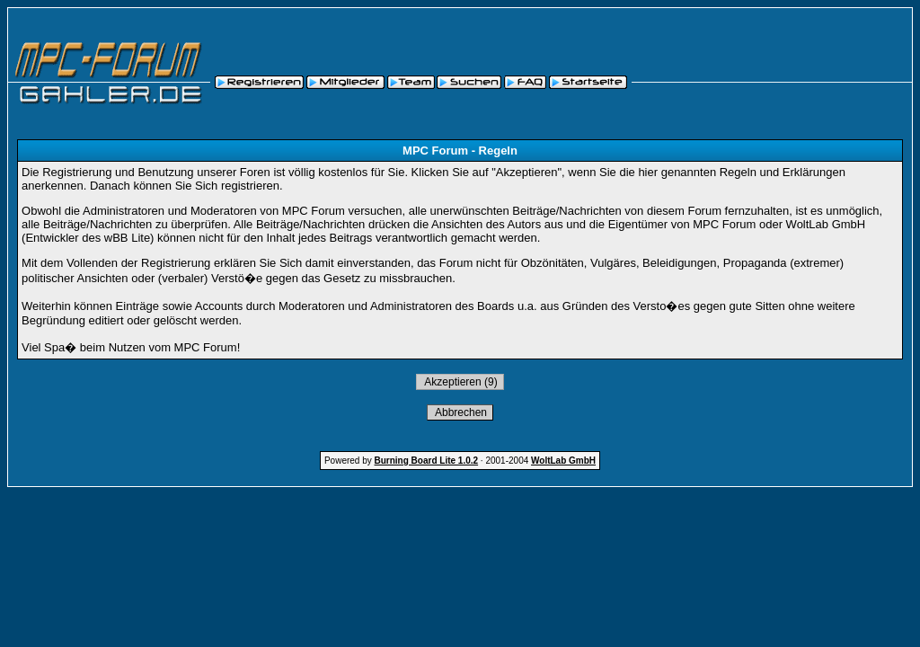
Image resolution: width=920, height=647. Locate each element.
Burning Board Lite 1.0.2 (427, 460)
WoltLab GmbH (563, 460)
